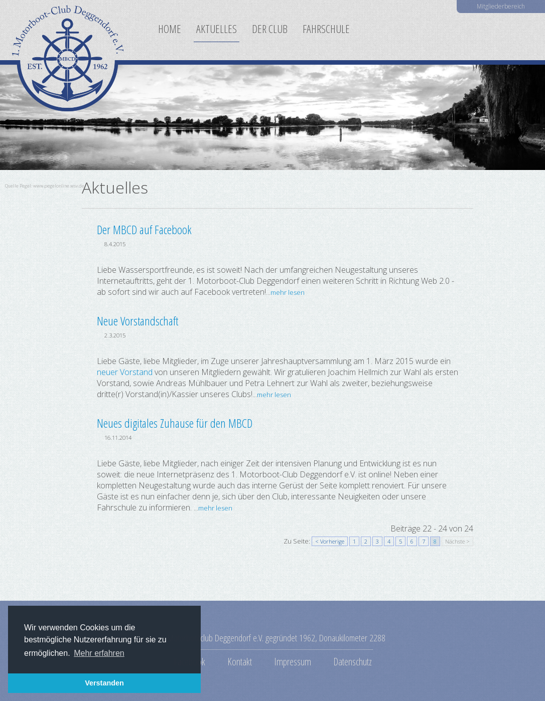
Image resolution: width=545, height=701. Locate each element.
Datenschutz (352, 661)
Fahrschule (326, 29)
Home (169, 29)
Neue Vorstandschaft (137, 320)
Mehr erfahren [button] (99, 653)
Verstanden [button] (104, 683)
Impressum (292, 661)
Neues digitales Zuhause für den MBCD (174, 423)
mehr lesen (287, 292)
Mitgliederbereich (501, 6)
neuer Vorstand (125, 372)
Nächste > (457, 541)
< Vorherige (329, 541)
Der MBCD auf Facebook (144, 229)
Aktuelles (216, 29)
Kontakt (239, 661)
